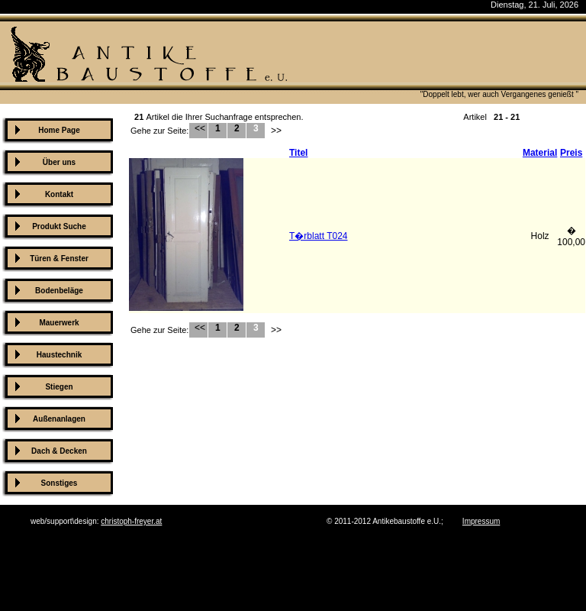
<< (198, 128)
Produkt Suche (59, 226)
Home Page (58, 130)
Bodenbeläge (59, 290)
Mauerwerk (59, 322)
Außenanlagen (59, 419)
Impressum (481, 521)
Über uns (59, 162)
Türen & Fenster (59, 258)
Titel (298, 152)
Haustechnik (59, 355)
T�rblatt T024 (318, 236)
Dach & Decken (59, 451)
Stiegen (58, 387)
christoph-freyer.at (131, 521)
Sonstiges (59, 483)
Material (540, 152)
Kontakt (59, 194)
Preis (571, 152)
